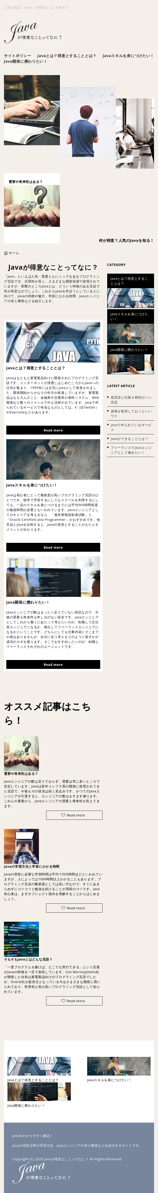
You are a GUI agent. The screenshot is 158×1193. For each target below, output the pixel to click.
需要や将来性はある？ (21, 773)
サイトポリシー (17, 55)
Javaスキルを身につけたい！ (128, 55)
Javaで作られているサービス (131, 427)
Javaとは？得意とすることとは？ (67, 55)
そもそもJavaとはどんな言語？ (28, 959)
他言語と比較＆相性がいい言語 (131, 399)
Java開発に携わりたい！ (26, 61)
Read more (53, 430)
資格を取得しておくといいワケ (131, 413)
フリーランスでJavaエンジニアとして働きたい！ (131, 450)
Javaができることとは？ (129, 438)
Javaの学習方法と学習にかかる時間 (31, 866)
